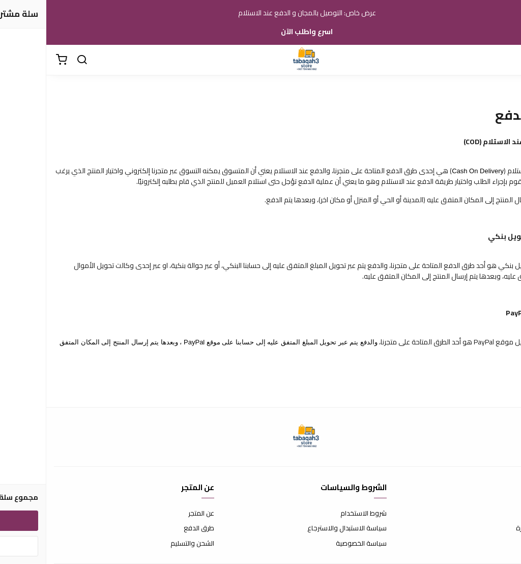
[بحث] (35, 60)
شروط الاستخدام (317, 513)
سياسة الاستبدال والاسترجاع (300, 528)
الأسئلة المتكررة (491, 528)
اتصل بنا (503, 513)
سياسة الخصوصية (315, 544)
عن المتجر (155, 513)
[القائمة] (505, 60)
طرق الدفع (152, 528)
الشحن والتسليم (146, 544)
